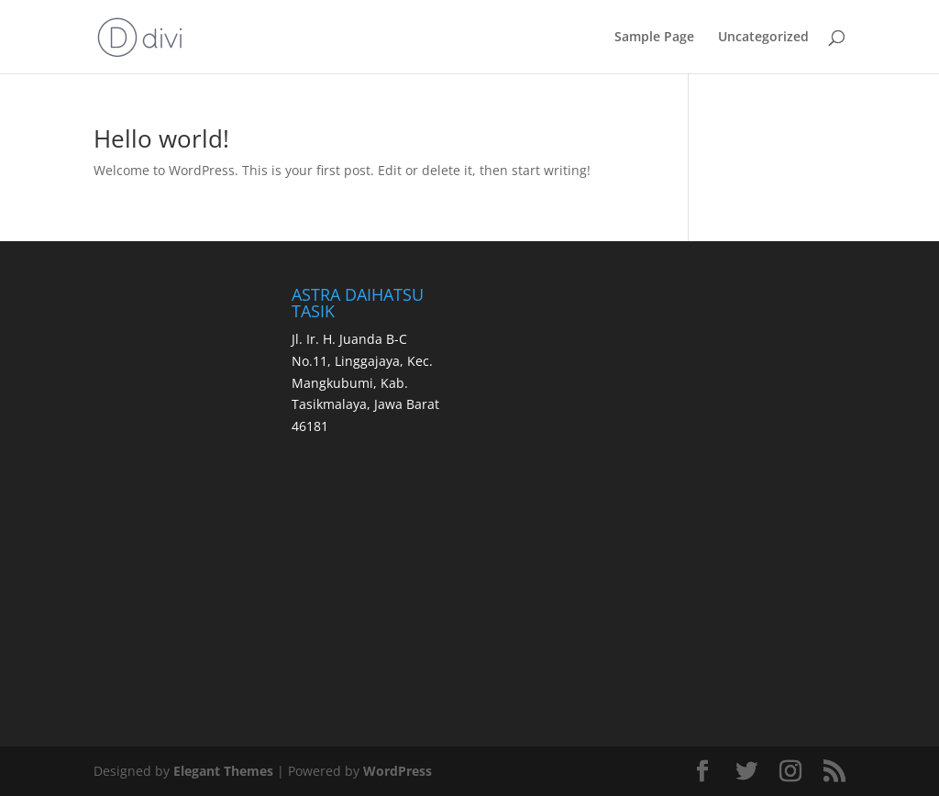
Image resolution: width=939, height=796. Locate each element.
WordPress (397, 770)
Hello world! (161, 138)
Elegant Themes (223, 770)
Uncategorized (763, 37)
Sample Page (654, 37)
